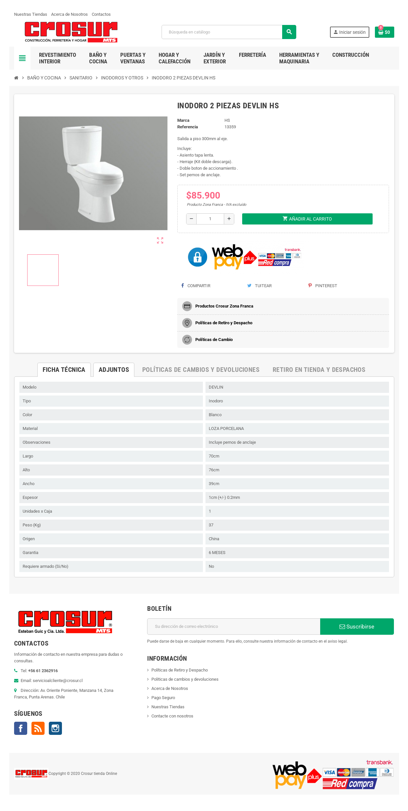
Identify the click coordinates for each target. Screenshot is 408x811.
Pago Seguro (163, 697)
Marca (183, 120)
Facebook (20, 728)
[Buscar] (229, 32)
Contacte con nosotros (172, 716)
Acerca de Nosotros (69, 14)
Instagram (55, 728)
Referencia (187, 126)
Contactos (101, 14)
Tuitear (259, 285)
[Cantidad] (210, 219)
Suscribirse (357, 626)
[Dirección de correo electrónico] (233, 626)
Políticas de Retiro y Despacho (179, 670)
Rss (38, 728)
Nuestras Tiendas (30, 14)
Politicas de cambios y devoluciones (185, 679)
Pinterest (322, 285)
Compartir (195, 285)
